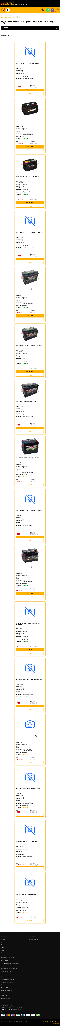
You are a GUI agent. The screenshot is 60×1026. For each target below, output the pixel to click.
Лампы (3, 974)
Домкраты (3, 993)
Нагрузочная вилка (6, 976)
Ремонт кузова (4, 987)
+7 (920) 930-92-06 (21, 5)
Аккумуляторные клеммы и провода (10, 963)
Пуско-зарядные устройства (8, 966)
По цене (4, 38)
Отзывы (3, 939)
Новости (3, 950)
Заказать (29, 484)
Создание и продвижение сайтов (50, 1021)
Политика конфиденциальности (9, 953)
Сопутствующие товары (7, 982)
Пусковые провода (6, 971)
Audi (51, 16)
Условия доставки (33, 939)
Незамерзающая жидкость (7, 979)
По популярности (12, 38)
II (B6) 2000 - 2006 (6, 17)
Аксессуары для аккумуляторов (9, 968)
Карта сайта (56, 1023)
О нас (2, 947)
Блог (2, 942)
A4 (55, 16)
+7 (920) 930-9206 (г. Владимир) (11, 1010)
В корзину (29, 90)
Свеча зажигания (5, 984)
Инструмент (4, 995)
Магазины (3, 944)
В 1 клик (30, 93)
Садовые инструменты (6, 998)
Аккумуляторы (4, 960)
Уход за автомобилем (6, 990)
